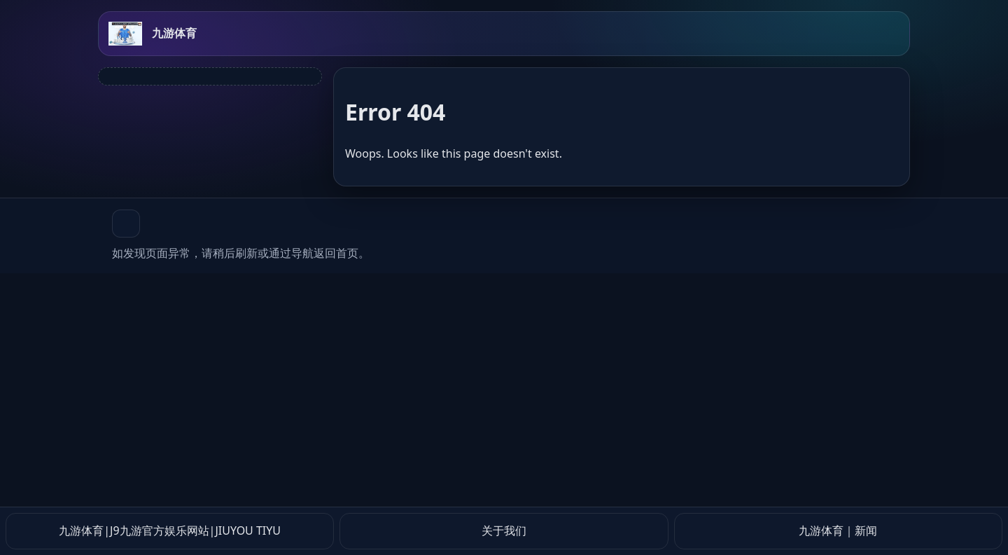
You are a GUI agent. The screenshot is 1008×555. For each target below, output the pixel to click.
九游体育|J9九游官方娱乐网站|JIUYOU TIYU (170, 530)
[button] (126, 224)
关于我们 (504, 530)
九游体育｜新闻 (838, 530)
